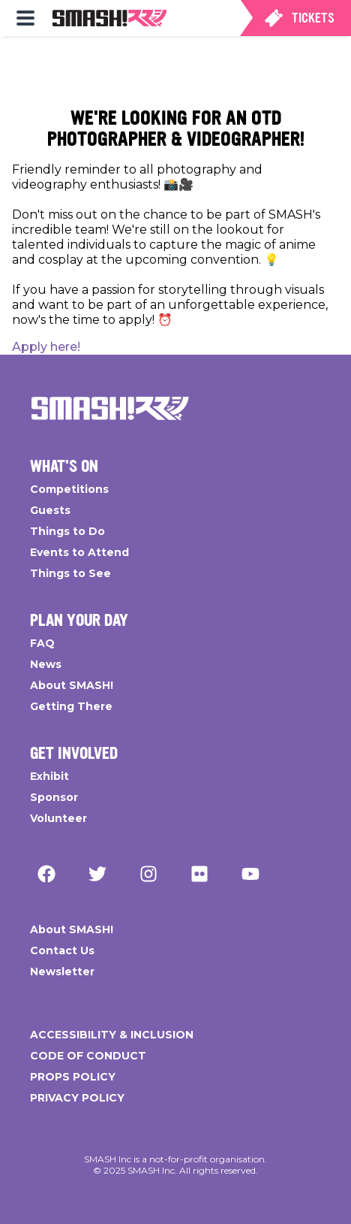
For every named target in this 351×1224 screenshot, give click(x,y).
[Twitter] (97, 874)
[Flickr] (199, 874)
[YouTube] (250, 874)
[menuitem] (25, 18)
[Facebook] (46, 874)
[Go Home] (110, 409)
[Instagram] (148, 874)
